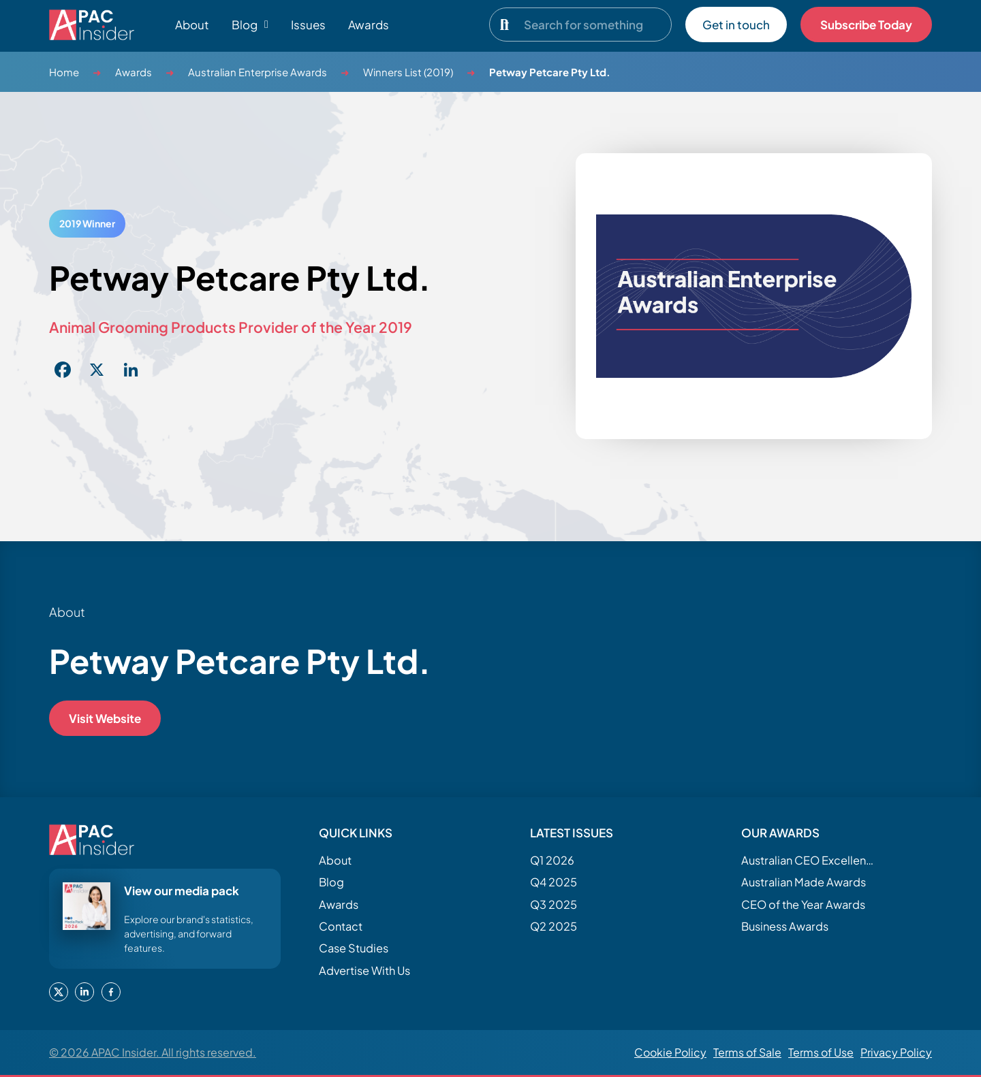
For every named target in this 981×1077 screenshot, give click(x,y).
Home (64, 71)
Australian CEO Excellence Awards (809, 860)
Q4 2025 (553, 882)
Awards (368, 24)
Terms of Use (821, 1052)
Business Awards (784, 926)
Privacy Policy (896, 1052)
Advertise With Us (364, 970)
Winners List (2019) (408, 71)
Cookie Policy (670, 1052)
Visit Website (105, 718)
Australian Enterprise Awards (257, 71)
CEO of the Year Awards (803, 904)
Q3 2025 (553, 904)
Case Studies (353, 948)
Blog (331, 882)
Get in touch (736, 24)
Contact (340, 926)
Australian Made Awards (803, 882)
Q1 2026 (552, 860)
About (192, 24)
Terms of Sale (747, 1052)
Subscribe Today (866, 24)
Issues (308, 24)
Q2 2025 (553, 926)
